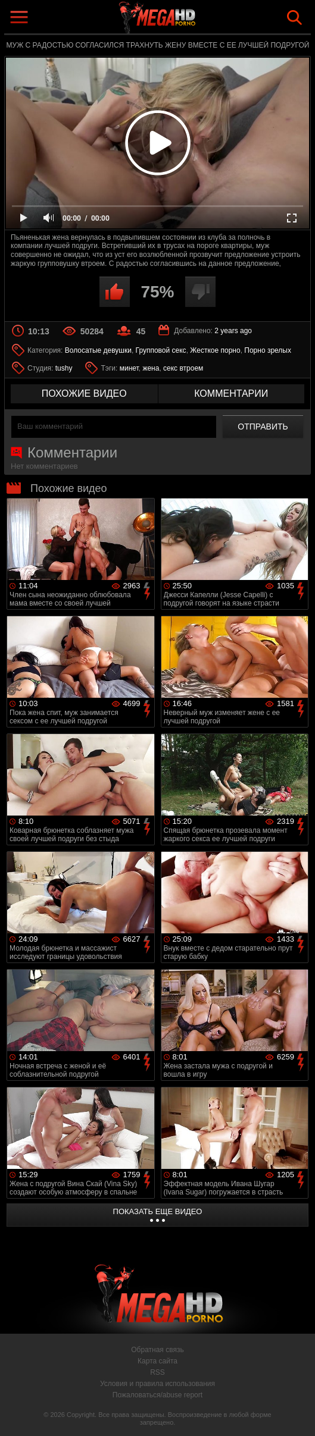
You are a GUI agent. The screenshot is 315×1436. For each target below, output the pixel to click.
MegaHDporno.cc (185, 20)
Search (294, 17)
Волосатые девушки (98, 350)
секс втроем (183, 368)
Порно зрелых (267, 350)
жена (150, 368)
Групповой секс (161, 350)
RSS (157, 1372)
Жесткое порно (215, 350)
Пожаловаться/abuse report (157, 1395)
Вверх (297, 1414)
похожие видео (84, 393)
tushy (64, 368)
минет (129, 368)
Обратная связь (157, 1350)
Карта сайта (157, 1361)
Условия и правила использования (157, 1383)
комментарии (231, 393)
